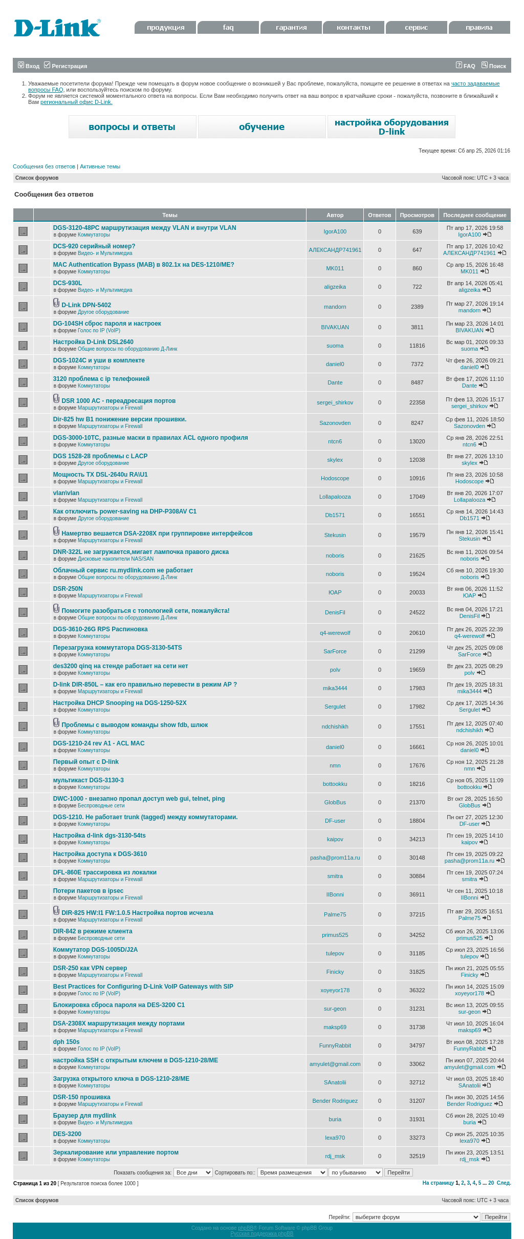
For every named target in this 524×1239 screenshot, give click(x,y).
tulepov (335, 953)
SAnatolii (335, 1082)
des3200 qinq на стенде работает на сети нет (120, 666)
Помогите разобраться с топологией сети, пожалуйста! (145, 610)
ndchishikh (335, 726)
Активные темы (100, 166)
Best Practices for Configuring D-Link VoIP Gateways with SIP (143, 986)
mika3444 (335, 688)
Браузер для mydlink (84, 1115)
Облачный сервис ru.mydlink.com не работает (123, 570)
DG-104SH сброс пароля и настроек (107, 323)
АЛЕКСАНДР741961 (335, 250)
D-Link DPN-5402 (86, 305)
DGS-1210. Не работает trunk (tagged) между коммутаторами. (145, 817)
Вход (28, 66)
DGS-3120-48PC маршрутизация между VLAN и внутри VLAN (144, 227)
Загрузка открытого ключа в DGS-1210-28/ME (121, 1078)
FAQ (465, 66)
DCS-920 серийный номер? (94, 246)
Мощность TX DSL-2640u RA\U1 (100, 474)
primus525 (335, 935)
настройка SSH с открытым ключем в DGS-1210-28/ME (136, 1060)
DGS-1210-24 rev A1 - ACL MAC (99, 743)
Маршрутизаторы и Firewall (110, 408)
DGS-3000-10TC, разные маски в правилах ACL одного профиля (150, 437)
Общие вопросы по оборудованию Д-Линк (127, 349)
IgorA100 (335, 231)
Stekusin (335, 535)
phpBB (245, 1228)
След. (504, 1183)
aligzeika (335, 287)
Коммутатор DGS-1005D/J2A (95, 949)
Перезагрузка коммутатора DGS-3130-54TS (117, 647)
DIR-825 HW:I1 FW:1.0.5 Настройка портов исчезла (137, 912)
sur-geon (335, 1009)
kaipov (335, 839)
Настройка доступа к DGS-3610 (100, 854)
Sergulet (334, 706)
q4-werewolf (335, 633)
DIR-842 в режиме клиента (93, 931)
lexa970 (335, 1138)
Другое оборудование (103, 312)
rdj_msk (335, 1156)
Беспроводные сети (101, 805)
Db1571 (335, 515)
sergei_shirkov (335, 402)
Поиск (494, 66)
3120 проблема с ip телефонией (101, 378)
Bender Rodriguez (335, 1101)
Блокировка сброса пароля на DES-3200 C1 (119, 1005)
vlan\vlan (66, 493)
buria (335, 1119)
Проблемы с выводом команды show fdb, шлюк (134, 725)
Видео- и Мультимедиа (105, 253)
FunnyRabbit (335, 1045)
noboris (335, 555)
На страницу (438, 1183)
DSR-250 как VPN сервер (90, 968)
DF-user (335, 821)
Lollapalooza (335, 497)
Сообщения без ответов (44, 166)
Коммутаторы (94, 235)
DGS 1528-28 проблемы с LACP (100, 456)
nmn (335, 765)
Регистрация (65, 66)
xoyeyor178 (335, 990)
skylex (335, 460)
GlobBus (335, 802)
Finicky (335, 972)
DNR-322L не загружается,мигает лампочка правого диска (141, 552)
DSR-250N (68, 588)
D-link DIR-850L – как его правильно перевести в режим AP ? (145, 684)
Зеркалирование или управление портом (116, 1152)
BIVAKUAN (335, 327)
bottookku (335, 784)
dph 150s (66, 1041)
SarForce (334, 651)
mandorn (335, 307)
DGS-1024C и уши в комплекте (99, 360)
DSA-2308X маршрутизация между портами (119, 1023)
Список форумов (37, 178)
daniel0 (335, 364)
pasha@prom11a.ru (335, 858)
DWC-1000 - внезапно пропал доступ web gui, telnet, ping (139, 798)
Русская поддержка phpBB (261, 1233)
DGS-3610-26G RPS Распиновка (100, 629)
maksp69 (335, 1027)
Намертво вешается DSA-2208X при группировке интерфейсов (156, 533)
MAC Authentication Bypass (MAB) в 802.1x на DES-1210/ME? (143, 264)
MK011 (335, 268)
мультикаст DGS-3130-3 (88, 780)
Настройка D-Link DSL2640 (93, 342)
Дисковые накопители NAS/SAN (116, 559)
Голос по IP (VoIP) (99, 330)
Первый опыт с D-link (86, 761)
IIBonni (335, 894)
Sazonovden (335, 423)
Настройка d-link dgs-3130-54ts (99, 835)
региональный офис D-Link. (76, 102)
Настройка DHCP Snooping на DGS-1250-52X (120, 703)
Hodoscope (335, 478)
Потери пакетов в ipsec (88, 890)
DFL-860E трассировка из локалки (105, 872)
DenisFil (335, 612)
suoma (334, 346)
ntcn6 (335, 441)
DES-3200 (67, 1134)
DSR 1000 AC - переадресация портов (118, 400)
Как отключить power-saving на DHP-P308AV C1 (125, 511)
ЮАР (335, 592)
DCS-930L (67, 283)
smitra (335, 876)
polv (335, 670)
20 (491, 1183)
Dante (335, 382)
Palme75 (335, 914)
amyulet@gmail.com (335, 1064)
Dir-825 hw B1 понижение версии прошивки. (120, 419)
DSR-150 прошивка (82, 1097)
